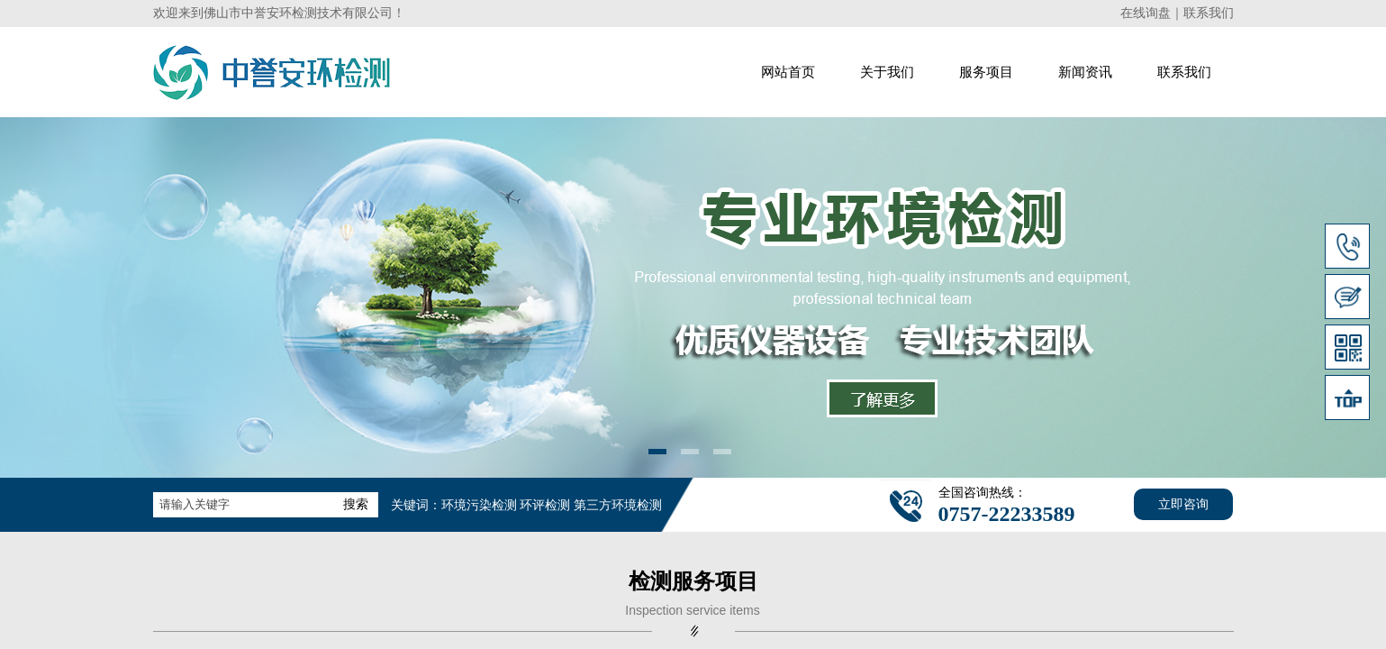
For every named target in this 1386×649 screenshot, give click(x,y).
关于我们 (887, 72)
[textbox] (243, 504)
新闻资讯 (1085, 72)
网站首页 (788, 72)
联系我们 (1184, 72)
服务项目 (986, 72)
